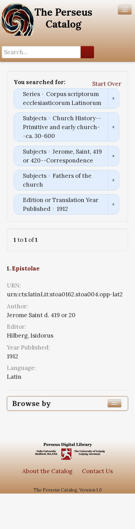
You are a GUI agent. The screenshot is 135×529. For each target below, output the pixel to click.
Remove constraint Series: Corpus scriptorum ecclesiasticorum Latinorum (113, 98)
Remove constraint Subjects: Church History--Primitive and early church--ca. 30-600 (113, 127)
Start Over (106, 84)
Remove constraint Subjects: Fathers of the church (113, 180)
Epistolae (26, 268)
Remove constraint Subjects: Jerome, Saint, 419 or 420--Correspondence (113, 156)
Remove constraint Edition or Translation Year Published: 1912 (113, 204)
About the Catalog (47, 471)
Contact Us (97, 471)
